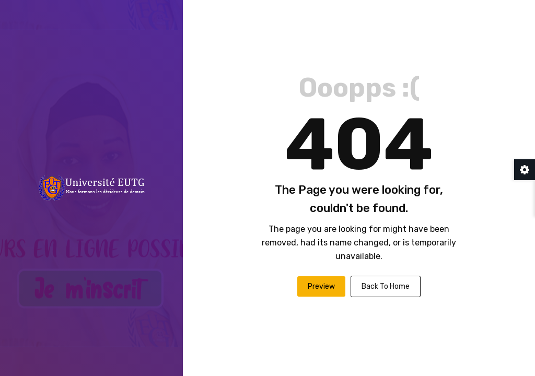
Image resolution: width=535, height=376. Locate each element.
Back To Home (386, 286)
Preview (321, 286)
